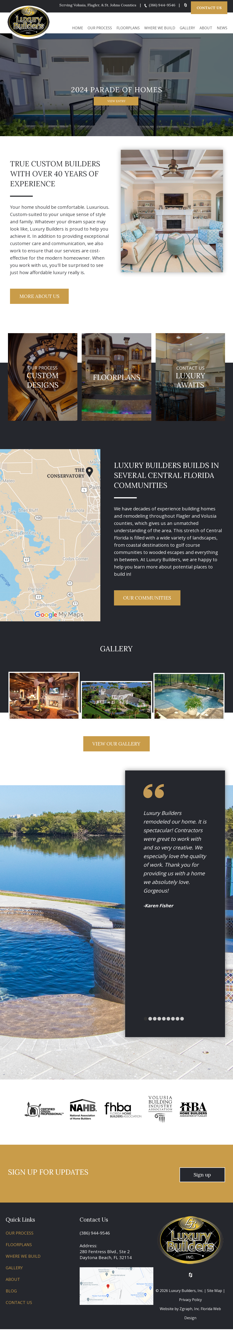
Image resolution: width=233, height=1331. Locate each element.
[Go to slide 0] (145, 1020)
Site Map (214, 1292)
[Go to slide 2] (155, 1020)
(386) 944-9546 (159, 5)
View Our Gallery (116, 745)
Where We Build (159, 26)
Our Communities (148, 598)
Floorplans (128, 26)
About (206, 26)
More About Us (40, 295)
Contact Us (209, 7)
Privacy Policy (190, 1301)
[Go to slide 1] (150, 1020)
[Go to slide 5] (168, 1020)
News (222, 26)
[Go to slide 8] (182, 1020)
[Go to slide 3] (159, 1020)
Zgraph (186, 1310)
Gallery (187, 26)
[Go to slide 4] (164, 1020)
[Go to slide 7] (177, 1020)
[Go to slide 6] (173, 1020)
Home (77, 26)
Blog (11, 1293)
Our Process (100, 26)
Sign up (202, 1176)
